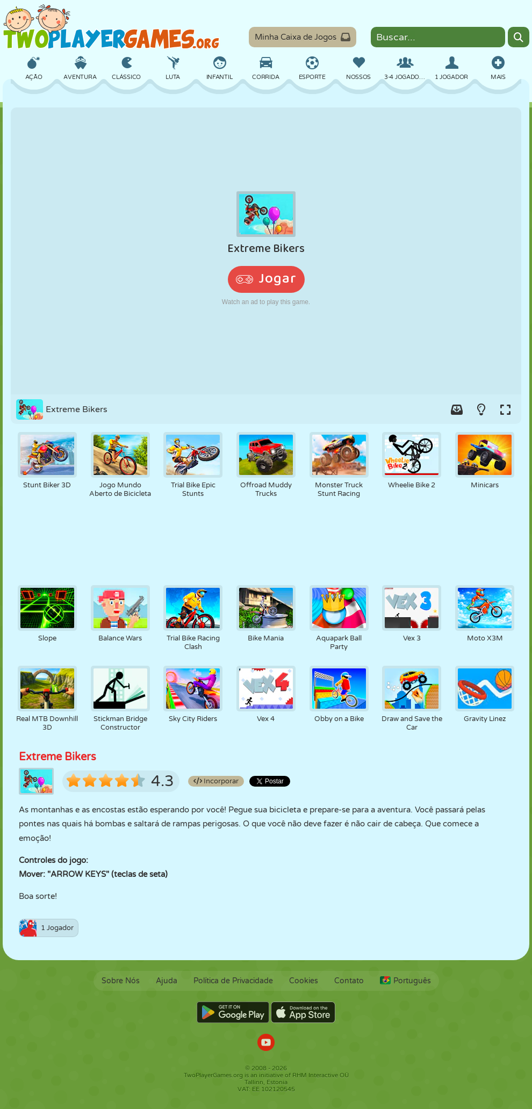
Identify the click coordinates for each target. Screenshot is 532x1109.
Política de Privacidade (233, 980)
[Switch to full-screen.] (505, 409)
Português (405, 980)
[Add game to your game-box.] (457, 409)
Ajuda (166, 980)
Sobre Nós (121, 980)
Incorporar (216, 781)
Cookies (303, 980)
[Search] (518, 37)
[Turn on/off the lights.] (481, 409)
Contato (349, 980)
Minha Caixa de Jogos (302, 37)
